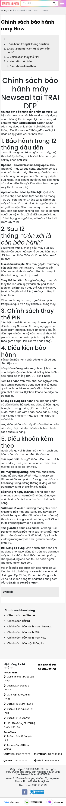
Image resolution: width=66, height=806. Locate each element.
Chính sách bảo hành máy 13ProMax (29, 626)
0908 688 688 (46, 760)
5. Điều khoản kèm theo (21, 66)
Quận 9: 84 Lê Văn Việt (17, 717)
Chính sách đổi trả (18, 621)
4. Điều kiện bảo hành (20, 61)
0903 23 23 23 (17, 754)
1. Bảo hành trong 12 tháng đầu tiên (28, 44)
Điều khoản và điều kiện (21, 615)
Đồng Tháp (10, 732)
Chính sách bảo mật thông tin (25, 643)
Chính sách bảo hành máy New (26, 637)
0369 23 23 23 (15, 760)
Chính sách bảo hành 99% (23, 632)
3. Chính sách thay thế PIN (23, 57)
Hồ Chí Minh (10, 672)
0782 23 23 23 (48, 754)
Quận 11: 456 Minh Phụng (18, 703)
